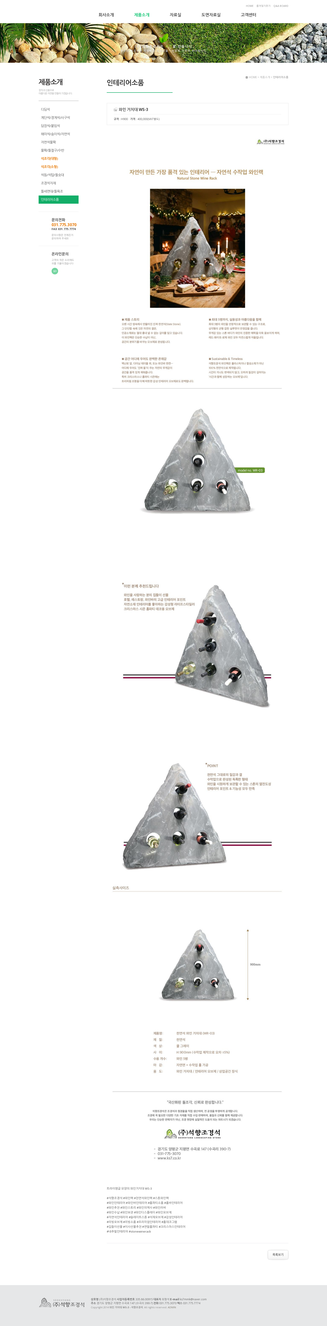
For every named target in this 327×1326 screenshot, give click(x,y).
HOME (249, 6)
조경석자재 (48, 183)
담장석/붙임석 (50, 125)
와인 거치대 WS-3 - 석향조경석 (62, 12)
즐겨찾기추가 (263, 6)
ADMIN (172, 1307)
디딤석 (45, 109)
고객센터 (248, 15)
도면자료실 (211, 15)
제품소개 (142, 15)
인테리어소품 (50, 199)
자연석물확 (48, 142)
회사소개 (106, 15)
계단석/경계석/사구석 (55, 117)
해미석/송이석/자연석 (55, 134)
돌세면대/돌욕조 (52, 191)
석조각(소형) (49, 166)
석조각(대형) (49, 158)
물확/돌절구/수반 (52, 150)
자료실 (175, 15)
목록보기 (278, 1255)
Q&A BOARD (280, 6)
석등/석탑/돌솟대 (52, 175)
